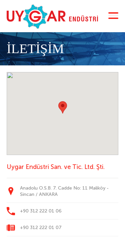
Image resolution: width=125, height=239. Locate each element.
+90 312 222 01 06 (41, 211)
